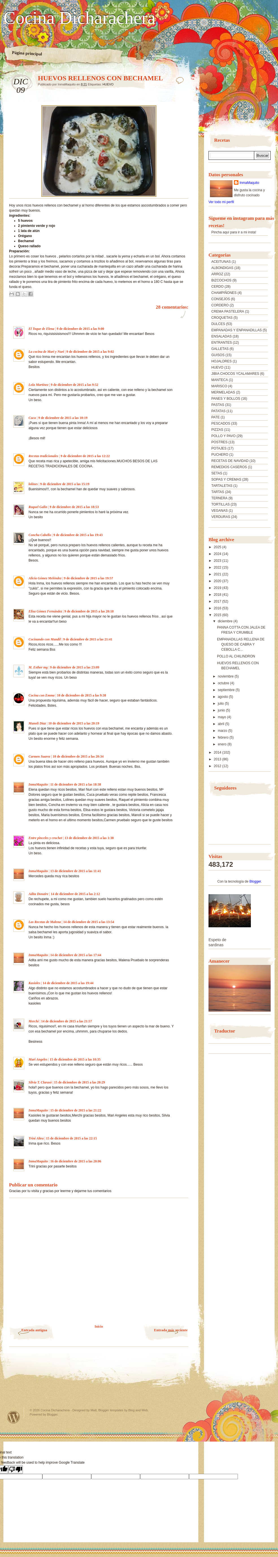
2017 (218, 601)
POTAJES (219, 448)
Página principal (27, 53)
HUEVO (108, 84)
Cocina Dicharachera (79, 17)
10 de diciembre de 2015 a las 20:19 (73, 723)
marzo (223, 731)
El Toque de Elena (41, 329)
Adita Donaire (38, 894)
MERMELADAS (223, 392)
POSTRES (219, 442)
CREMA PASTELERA (227, 311)
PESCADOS (220, 423)
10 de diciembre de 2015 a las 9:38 (81, 695)
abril (221, 724)
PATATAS (218, 411)
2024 (218, 554)
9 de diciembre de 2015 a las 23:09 (74, 667)
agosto (223, 697)
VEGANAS (219, 511)
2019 (218, 588)
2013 (218, 759)
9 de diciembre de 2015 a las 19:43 (78, 535)
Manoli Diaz (37, 723)
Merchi (34, 1021)
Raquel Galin (38, 507)
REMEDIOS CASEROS (229, 467)
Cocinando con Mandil (45, 639)
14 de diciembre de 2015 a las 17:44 (75, 955)
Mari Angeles (38, 1059)
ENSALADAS (221, 336)
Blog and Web (138, 1410)
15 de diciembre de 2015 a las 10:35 (75, 1059)
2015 (218, 615)
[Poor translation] (15, 1469)
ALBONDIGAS (222, 268)
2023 (218, 561)
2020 (218, 581)
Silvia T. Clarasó (40, 1082)
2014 (218, 752)
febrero (223, 737)
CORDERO (220, 305)
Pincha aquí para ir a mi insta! (233, 232)
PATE (215, 417)
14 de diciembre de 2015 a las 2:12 (75, 894)
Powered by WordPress (13, 1417)
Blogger (255, 881)
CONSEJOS (220, 299)
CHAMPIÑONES (223, 293)
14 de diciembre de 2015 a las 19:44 (68, 983)
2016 (218, 608)
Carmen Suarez (39, 756)
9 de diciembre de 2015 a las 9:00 (80, 329)
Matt (93, 1410)
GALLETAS (220, 349)
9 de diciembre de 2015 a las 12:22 (85, 456)
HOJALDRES (221, 361)
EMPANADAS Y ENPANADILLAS (236, 330)
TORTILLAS (220, 504)
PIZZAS (217, 430)
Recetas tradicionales (43, 456)
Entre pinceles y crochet (45, 838)
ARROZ (217, 274)
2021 (218, 574)
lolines (33, 484)
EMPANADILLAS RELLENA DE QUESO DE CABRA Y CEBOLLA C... (241, 644)
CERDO (217, 287)
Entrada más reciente (171, 1330)
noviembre (226, 676)
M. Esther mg (38, 667)
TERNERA (219, 498)
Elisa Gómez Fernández (45, 611)
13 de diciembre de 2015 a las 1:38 (89, 838)
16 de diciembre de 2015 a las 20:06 (75, 1161)
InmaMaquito (38, 784)
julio (221, 704)
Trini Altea (36, 1138)
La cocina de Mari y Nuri (46, 352)
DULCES (218, 324)
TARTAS (217, 492)
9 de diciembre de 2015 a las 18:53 (74, 507)
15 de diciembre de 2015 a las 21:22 (75, 1110)
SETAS (216, 473)
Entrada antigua (34, 1330)
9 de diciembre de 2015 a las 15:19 (64, 484)
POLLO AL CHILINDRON (236, 656)
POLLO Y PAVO (223, 436)
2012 (218, 766)
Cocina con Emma (42, 695)
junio (222, 710)
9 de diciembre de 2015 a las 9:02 (90, 352)
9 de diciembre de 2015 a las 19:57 (88, 578)
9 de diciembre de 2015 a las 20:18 (89, 611)
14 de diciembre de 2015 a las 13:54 (88, 922)
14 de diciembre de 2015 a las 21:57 (66, 1021)
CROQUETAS (222, 318)
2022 (218, 567)
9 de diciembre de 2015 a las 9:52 (74, 385)
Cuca (32, 418)
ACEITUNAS (221, 262)
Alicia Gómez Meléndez (45, 578)
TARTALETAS (221, 486)
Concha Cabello (40, 535)
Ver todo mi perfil (221, 202)
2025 (218, 547)
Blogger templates (110, 1410)
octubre (224, 683)
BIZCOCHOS (221, 280)
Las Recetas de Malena (45, 922)
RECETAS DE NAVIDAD (230, 461)
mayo (222, 717)
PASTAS (217, 405)
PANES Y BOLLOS (225, 399)
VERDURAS (220, 517)
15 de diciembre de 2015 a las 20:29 (79, 1082)
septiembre (227, 690)
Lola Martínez (38, 385)
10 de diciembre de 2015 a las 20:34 (78, 756)
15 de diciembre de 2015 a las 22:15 (71, 1138)
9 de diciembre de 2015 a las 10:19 (62, 418)
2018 (218, 595)
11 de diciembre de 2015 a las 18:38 (75, 784)
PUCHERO (219, 455)
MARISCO (219, 386)
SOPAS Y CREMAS (226, 479)
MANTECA (219, 380)
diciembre (225, 621)
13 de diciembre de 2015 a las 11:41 (75, 871)
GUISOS (218, 355)
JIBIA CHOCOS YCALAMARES (235, 374)
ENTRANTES (221, 343)
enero (222, 744)
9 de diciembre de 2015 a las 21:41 (87, 639)
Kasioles (34, 983)
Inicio (99, 1326)
